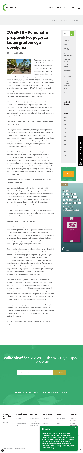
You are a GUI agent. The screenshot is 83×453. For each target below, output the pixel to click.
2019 (65, 132)
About (73, 420)
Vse (65, 44)
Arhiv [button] (64, 20)
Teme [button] (54, 20)
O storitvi (46, 418)
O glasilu (5, 422)
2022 (65, 144)
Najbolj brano (75, 20)
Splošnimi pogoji (34, 392)
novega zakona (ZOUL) (59, 433)
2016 (65, 121)
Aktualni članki (61, 418)
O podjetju (73, 418)
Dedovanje (67, 89)
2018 (65, 129)
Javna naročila (67, 49)
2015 (65, 117)
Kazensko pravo (67, 71)
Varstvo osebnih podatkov (67, 83)
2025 (65, 156)
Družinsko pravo (67, 77)
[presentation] (41, 384)
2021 (65, 140)
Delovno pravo (67, 60)
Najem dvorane (20, 428)
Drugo (66, 93)
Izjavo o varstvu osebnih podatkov (55, 392)
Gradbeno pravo (67, 66)
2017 (65, 125)
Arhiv (66, 113)
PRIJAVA (59, 372)
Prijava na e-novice (68, 174)
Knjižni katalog (34, 425)
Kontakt (72, 423)
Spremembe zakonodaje (68, 54)
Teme (66, 40)
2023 (65, 148)
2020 (65, 136)
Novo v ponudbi (34, 418)
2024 (65, 152)
